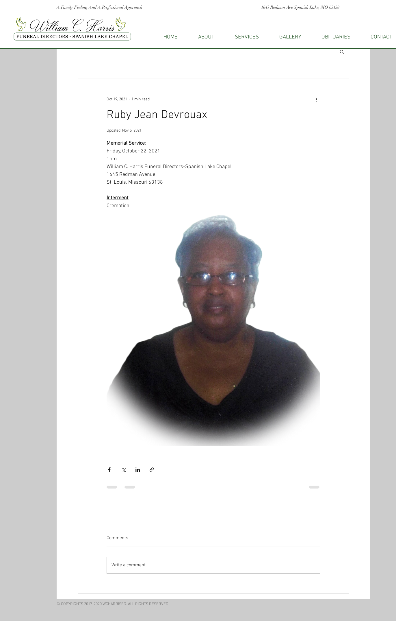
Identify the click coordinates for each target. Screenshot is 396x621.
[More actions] (316, 99)
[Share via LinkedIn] (137, 469)
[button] (342, 51)
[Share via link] (152, 469)
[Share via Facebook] (109, 469)
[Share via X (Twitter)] (123, 469)
